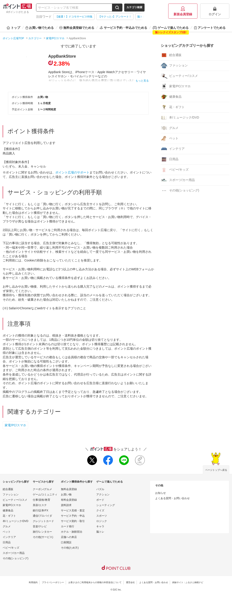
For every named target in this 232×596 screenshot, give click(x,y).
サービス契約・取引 (73, 521)
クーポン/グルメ (42, 489)
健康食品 (171, 96)
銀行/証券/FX (40, 510)
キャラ (100, 526)
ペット (169, 138)
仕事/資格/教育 (41, 499)
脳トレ (100, 531)
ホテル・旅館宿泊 (71, 531)
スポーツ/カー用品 (178, 180)
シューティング (105, 505)
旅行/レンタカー (42, 531)
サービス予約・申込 (73, 515)
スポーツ (101, 515)
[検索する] (117, 7)
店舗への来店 (69, 537)
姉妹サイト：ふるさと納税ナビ (187, 582)
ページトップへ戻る (216, 470)
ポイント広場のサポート (72, 172)
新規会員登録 (183, 11)
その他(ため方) (70, 547)
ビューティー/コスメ (179, 76)
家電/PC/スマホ (15, 425)
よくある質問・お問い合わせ (172, 498)
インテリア (173, 149)
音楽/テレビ (40, 526)
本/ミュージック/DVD (180, 117)
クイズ (100, 510)
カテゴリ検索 (134, 7)
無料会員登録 (69, 489)
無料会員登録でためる (76, 27)
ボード (100, 499)
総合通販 (171, 55)
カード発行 (67, 526)
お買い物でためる (40, 27)
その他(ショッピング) (180, 190)
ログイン (215, 11)
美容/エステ (40, 505)
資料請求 (66, 505)
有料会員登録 (69, 499)
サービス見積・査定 (73, 510)
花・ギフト (173, 107)
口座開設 (66, 542)
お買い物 (66, 494)
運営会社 (130, 582)
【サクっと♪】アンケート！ (114, 16)
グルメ (169, 128)
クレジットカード (43, 521)
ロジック (101, 521)
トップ (13, 27)
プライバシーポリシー (53, 582)
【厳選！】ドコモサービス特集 (74, 16)
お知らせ (160, 493)
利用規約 (33, 582)
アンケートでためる (210, 27)
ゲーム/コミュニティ (45, 494)
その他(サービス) (43, 537)
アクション (103, 494)
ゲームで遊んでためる (171, 27)
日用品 (169, 159)
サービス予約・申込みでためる (123, 27)
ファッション (174, 65)
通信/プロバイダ (42, 515)
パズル (100, 489)
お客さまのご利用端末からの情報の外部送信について (95, 582)
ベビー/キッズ (175, 169)
